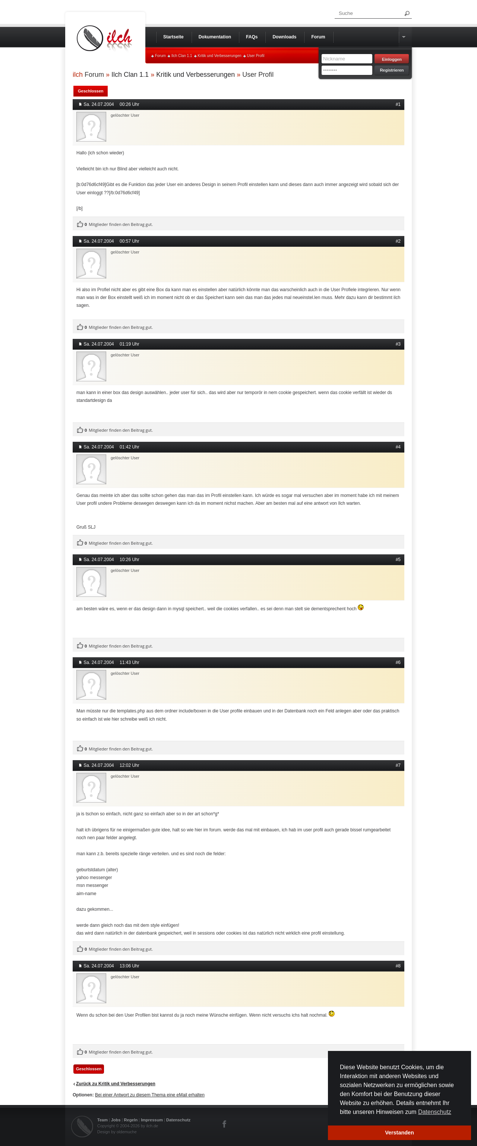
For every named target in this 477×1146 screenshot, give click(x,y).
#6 (398, 662)
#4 (398, 447)
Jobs (116, 1120)
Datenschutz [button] (434, 1112)
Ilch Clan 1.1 (181, 56)
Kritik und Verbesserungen (219, 56)
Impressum (152, 1120)
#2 (398, 241)
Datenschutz (178, 1120)
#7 (398, 765)
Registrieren (392, 70)
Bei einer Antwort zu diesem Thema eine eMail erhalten (150, 1095)
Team (102, 1120)
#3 (398, 344)
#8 (398, 966)
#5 (398, 559)
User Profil (256, 56)
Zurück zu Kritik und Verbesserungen (115, 1083)
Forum (160, 56)
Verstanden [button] (399, 1133)
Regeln (131, 1120)
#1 (398, 104)
